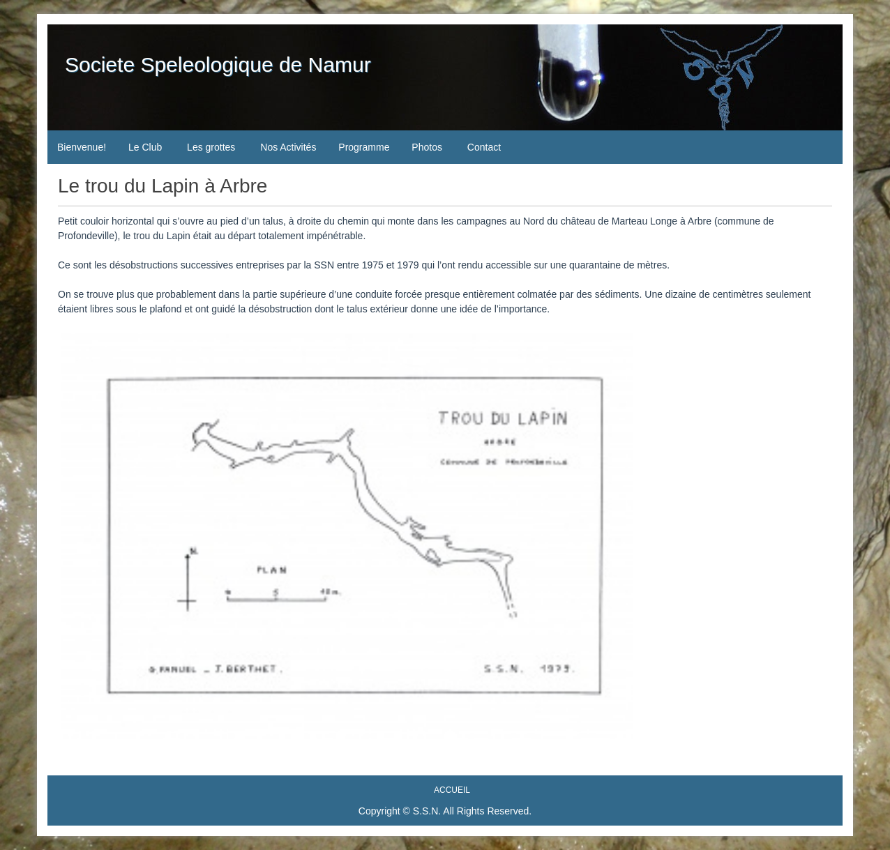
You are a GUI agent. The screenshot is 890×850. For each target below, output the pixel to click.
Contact (484, 147)
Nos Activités (288, 147)
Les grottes (211, 147)
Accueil (452, 790)
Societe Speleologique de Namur (218, 64)
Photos (427, 147)
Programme (363, 147)
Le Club (145, 147)
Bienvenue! (81, 147)
